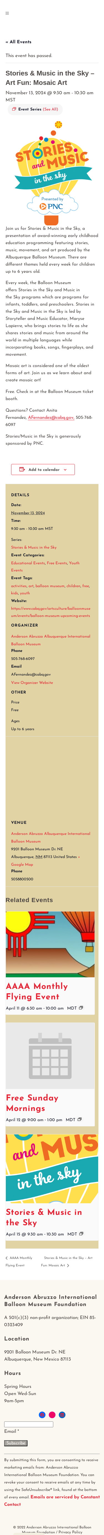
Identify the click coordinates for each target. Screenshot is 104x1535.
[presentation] (50, 944)
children (73, 586)
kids (14, 593)
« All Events (18, 42)
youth (25, 593)
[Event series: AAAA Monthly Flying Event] (81, 1007)
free (85, 586)
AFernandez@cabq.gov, (51, 418)
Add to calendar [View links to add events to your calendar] (44, 470)
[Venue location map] (54, 776)
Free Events (57, 563)
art (31, 586)
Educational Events (28, 563)
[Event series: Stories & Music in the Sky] (81, 1233)
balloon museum (50, 586)
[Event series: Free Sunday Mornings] (80, 1119)
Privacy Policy (70, 1532)
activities (19, 586)
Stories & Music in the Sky (34, 548)
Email (11, 1431)
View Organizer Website (32, 683)
